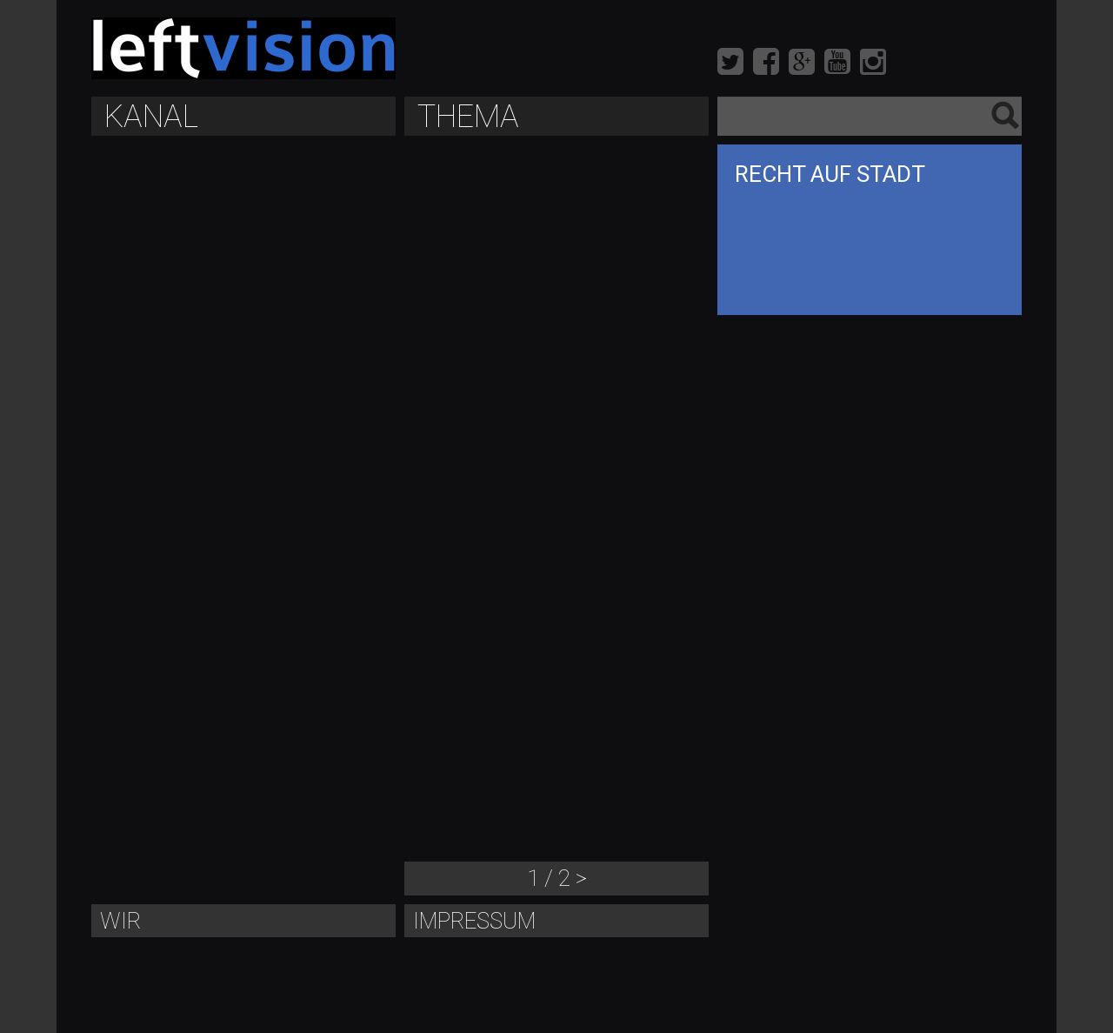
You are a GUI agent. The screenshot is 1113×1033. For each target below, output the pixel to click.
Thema (468, 116)
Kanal (151, 116)
